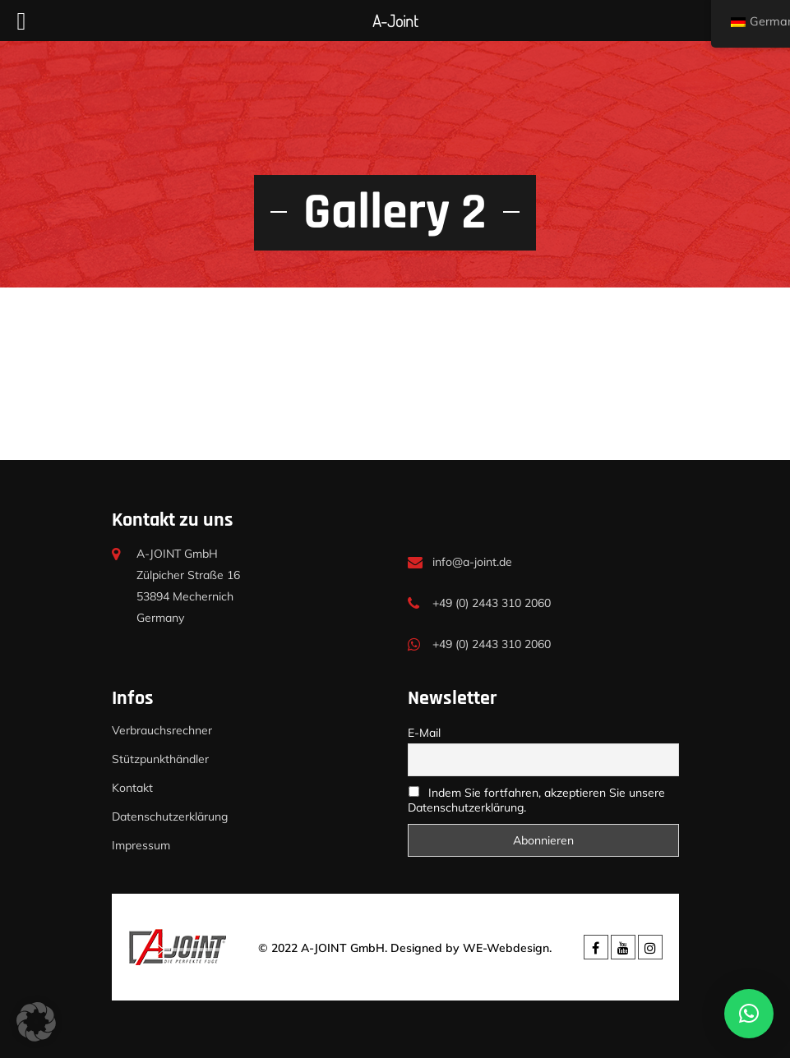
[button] (36, 1022)
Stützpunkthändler (160, 759)
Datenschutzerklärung (170, 816)
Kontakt (132, 787)
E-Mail (424, 732)
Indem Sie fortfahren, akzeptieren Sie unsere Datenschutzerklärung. (536, 800)
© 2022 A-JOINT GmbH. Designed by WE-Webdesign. (405, 948)
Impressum (141, 845)
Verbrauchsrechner (162, 730)
